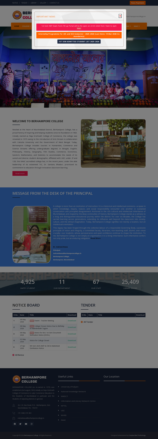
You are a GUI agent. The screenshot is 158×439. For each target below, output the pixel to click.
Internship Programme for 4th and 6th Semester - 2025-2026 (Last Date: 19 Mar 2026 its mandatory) (79, 35)
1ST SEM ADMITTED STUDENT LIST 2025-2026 (79, 41)
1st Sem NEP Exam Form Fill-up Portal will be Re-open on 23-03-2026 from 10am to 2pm (78, 27)
